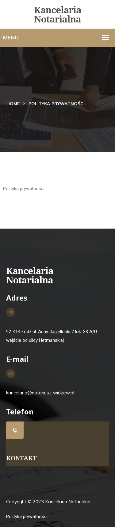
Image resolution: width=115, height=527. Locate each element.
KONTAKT (21, 458)
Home (13, 103)
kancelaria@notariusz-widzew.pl (40, 393)
